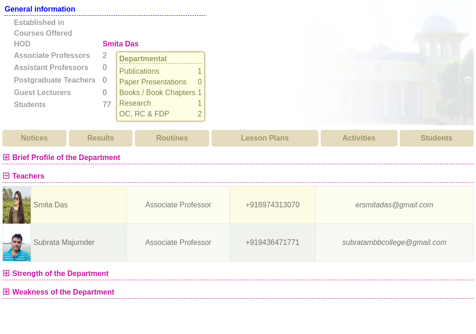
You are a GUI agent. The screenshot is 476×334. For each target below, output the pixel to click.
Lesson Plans (265, 138)
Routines (172, 138)
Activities (359, 138)
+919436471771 (272, 242)
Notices (34, 138)
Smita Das (121, 44)
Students (436, 138)
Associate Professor (178, 205)
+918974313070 (272, 205)
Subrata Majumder (64, 242)
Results (100, 138)
